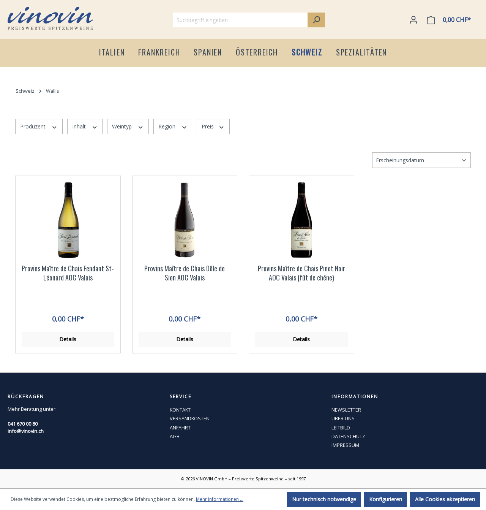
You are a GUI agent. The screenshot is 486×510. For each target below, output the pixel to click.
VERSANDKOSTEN (190, 418)
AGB (175, 436)
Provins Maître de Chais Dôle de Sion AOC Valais (184, 273)
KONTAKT (180, 409)
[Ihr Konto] (413, 20)
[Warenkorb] (450, 20)
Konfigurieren (385, 499)
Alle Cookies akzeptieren (445, 499)
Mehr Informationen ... (219, 499)
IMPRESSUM (345, 445)
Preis (213, 126)
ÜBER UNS (343, 418)
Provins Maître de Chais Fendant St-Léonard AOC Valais (68, 273)
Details (67, 339)
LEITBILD (340, 427)
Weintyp (128, 126)
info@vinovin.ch (26, 431)
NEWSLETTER (346, 409)
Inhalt (85, 126)
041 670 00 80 (23, 423)
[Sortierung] (421, 160)
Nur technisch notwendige (324, 499)
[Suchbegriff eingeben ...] (240, 20)
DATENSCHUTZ (348, 436)
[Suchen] (316, 20)
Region (173, 126)
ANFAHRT (180, 427)
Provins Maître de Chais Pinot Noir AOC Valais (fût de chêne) (301, 273)
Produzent (39, 126)
